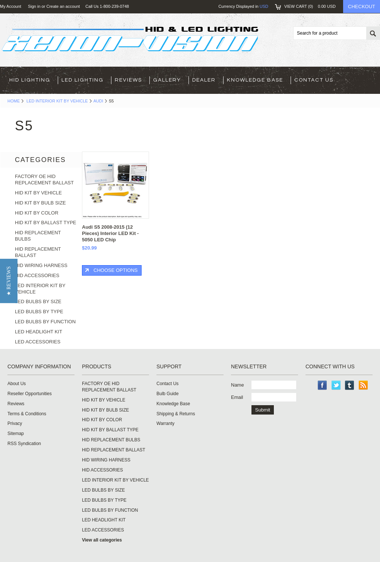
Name (237, 385)
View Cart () (310, 6)
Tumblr (349, 385)
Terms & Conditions (26, 413)
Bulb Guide (167, 393)
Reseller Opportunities (29, 393)
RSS (363, 385)
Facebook (322, 385)
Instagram (310, 385)
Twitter (336, 385)
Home (13, 101)
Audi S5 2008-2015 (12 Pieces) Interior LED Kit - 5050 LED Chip (110, 233)
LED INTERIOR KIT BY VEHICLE (57, 101)
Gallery (167, 80)
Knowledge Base (255, 80)
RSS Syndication (24, 443)
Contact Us (313, 80)
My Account (10, 6)
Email (237, 397)
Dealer (204, 80)
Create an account (63, 6)
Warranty (165, 423)
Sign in (34, 6)
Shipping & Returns (175, 413)
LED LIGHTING (82, 80)
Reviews (128, 80)
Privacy (14, 423)
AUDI (98, 101)
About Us (16, 383)
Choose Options (115, 270)
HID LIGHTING (29, 80)
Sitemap (15, 433)
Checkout (361, 6)
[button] (9, 281)
